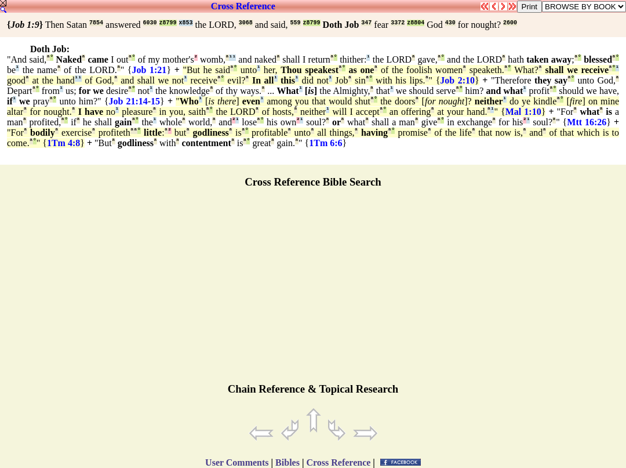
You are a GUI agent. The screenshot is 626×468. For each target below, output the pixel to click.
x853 (186, 23)
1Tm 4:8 (63, 143)
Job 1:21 (149, 70)
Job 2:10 (457, 80)
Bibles (287, 462)
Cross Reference (243, 6)
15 (155, 101)
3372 (398, 23)
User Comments (236, 462)
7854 (96, 23)
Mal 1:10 (523, 112)
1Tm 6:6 (325, 143)
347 (366, 23)
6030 (150, 23)
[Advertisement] (313, 290)
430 (450, 23)
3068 (246, 23)
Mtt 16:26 (586, 122)
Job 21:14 (127, 101)
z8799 (168, 23)
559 (295, 23)
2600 (510, 23)
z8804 (415, 23)
